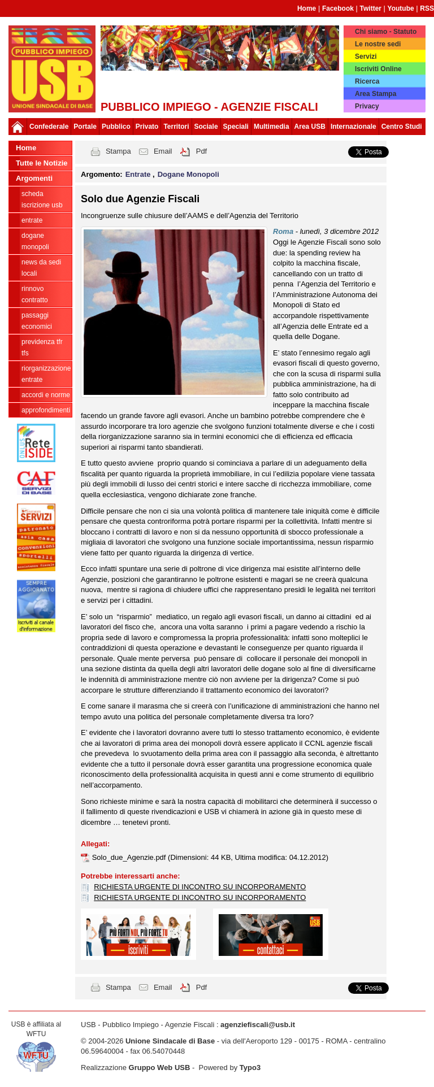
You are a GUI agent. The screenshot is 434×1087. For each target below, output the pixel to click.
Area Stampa (375, 94)
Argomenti (34, 178)
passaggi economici (36, 321)
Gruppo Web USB (159, 1067)
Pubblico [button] (116, 127)
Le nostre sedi (378, 44)
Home (306, 8)
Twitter (370, 8)
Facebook (338, 8)
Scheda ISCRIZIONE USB (42, 199)
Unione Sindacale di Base (170, 1041)
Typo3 (250, 1067)
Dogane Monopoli (35, 241)
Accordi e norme (45, 395)
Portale (85, 127)
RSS (427, 8)
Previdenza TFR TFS (42, 347)
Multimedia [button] (271, 127)
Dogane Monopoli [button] (188, 174)
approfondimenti (45, 410)
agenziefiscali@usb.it (257, 1024)
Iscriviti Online (378, 69)
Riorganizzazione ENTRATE (46, 374)
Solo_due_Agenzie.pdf (130, 857)
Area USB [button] (310, 127)
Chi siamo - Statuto (385, 32)
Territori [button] (176, 127)
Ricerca (367, 81)
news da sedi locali (41, 267)
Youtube (401, 8)
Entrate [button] (139, 174)
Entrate (31, 220)
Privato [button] (147, 127)
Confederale (48, 127)
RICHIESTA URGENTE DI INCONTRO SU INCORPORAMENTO (200, 886)
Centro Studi (401, 127)
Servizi (366, 56)
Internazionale (353, 127)
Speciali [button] (236, 127)
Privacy (367, 106)
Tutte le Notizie (41, 163)
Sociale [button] (206, 127)
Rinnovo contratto (34, 294)
